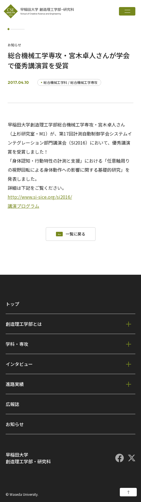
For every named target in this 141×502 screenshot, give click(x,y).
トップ (12, 303)
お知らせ (15, 424)
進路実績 (15, 384)
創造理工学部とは (24, 323)
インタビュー (19, 364)
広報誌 (12, 404)
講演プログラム (23, 205)
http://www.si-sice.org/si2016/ (40, 196)
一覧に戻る (75, 234)
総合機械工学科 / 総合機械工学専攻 (70, 82)
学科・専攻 (17, 344)
